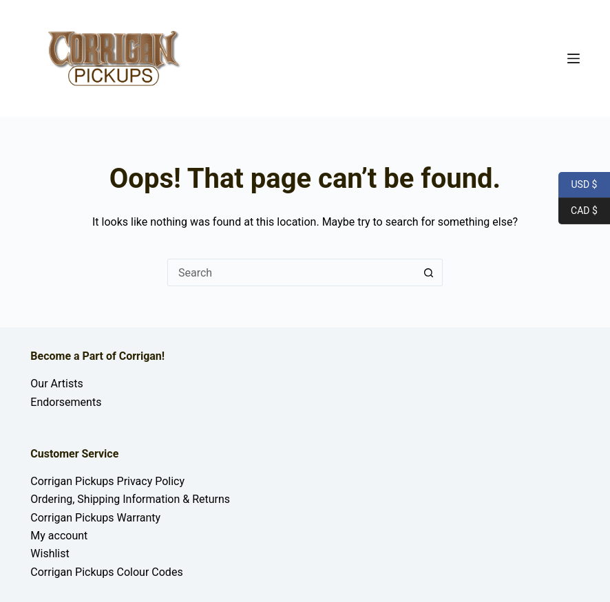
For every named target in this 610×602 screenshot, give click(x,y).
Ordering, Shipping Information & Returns (130, 499)
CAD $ (578, 211)
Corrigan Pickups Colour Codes (106, 572)
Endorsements (65, 402)
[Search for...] (291, 272)
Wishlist (49, 553)
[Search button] (429, 272)
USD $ (577, 185)
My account (58, 535)
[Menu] (573, 58)
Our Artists (56, 383)
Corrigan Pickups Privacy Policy (107, 481)
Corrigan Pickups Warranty (95, 517)
